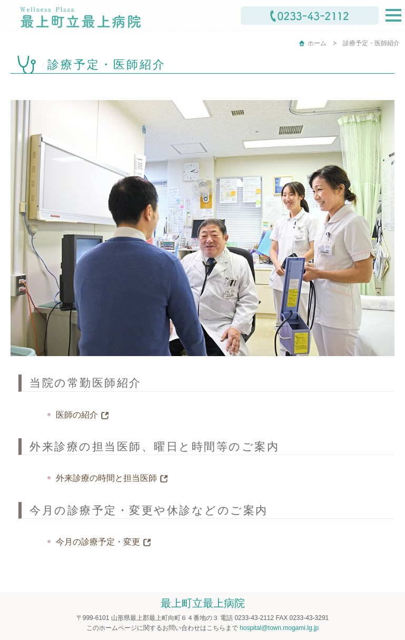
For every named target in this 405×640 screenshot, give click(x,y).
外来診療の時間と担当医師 (106, 478)
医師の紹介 (77, 414)
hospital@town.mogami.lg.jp (279, 628)
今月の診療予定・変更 (98, 541)
